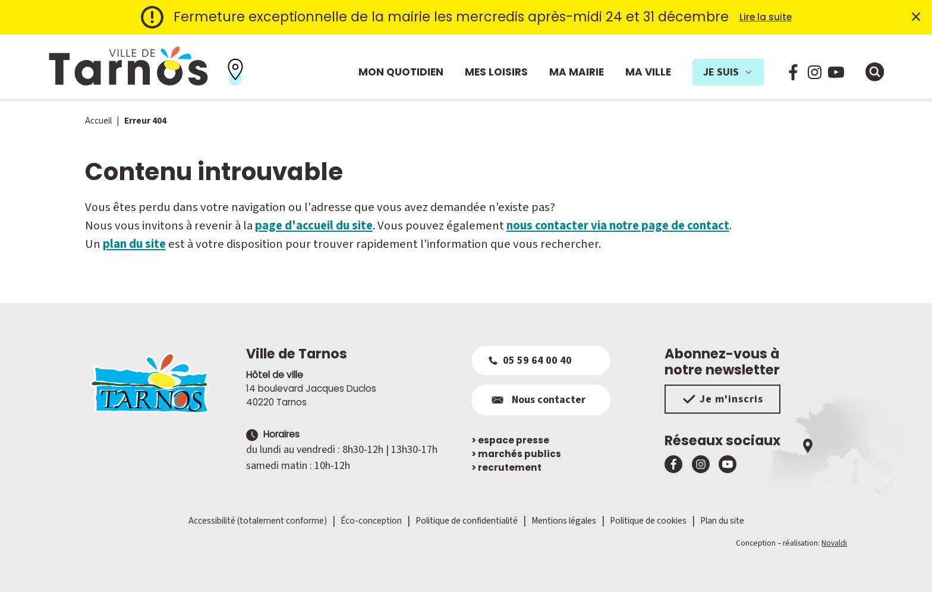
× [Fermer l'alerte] (916, 17)
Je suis (728, 72)
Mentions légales (563, 520)
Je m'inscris (722, 399)
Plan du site (722, 520)
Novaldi (834, 543)
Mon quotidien (400, 72)
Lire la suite (765, 17)
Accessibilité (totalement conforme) (257, 520)
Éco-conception (371, 520)
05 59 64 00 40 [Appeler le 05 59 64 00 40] (530, 360)
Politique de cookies (648, 520)
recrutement (506, 467)
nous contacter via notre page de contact (617, 225)
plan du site (134, 244)
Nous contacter (537, 400)
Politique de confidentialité (466, 520)
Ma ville (648, 72)
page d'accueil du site (314, 225)
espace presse (510, 440)
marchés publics (516, 454)
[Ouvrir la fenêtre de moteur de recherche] (874, 71)
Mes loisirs (496, 72)
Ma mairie (576, 72)
